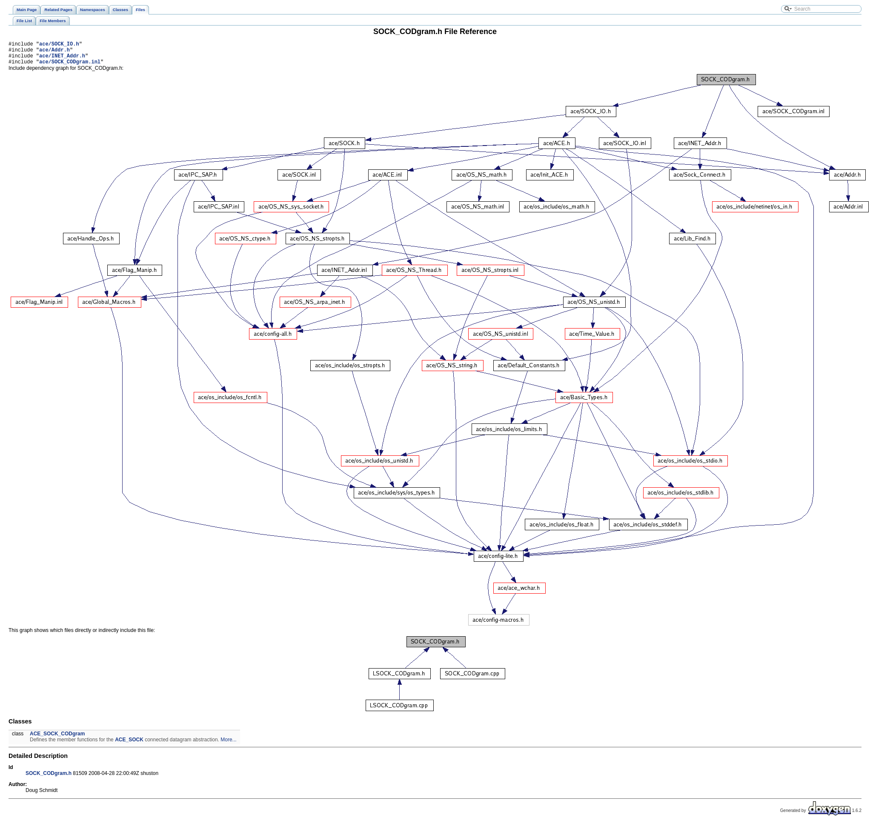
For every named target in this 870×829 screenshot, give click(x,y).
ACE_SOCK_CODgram (57, 739)
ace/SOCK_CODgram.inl (69, 66)
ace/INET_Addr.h (62, 59)
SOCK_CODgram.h (49, 778)
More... (228, 745)
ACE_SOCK (129, 745)
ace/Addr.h (54, 52)
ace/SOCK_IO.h (59, 45)
